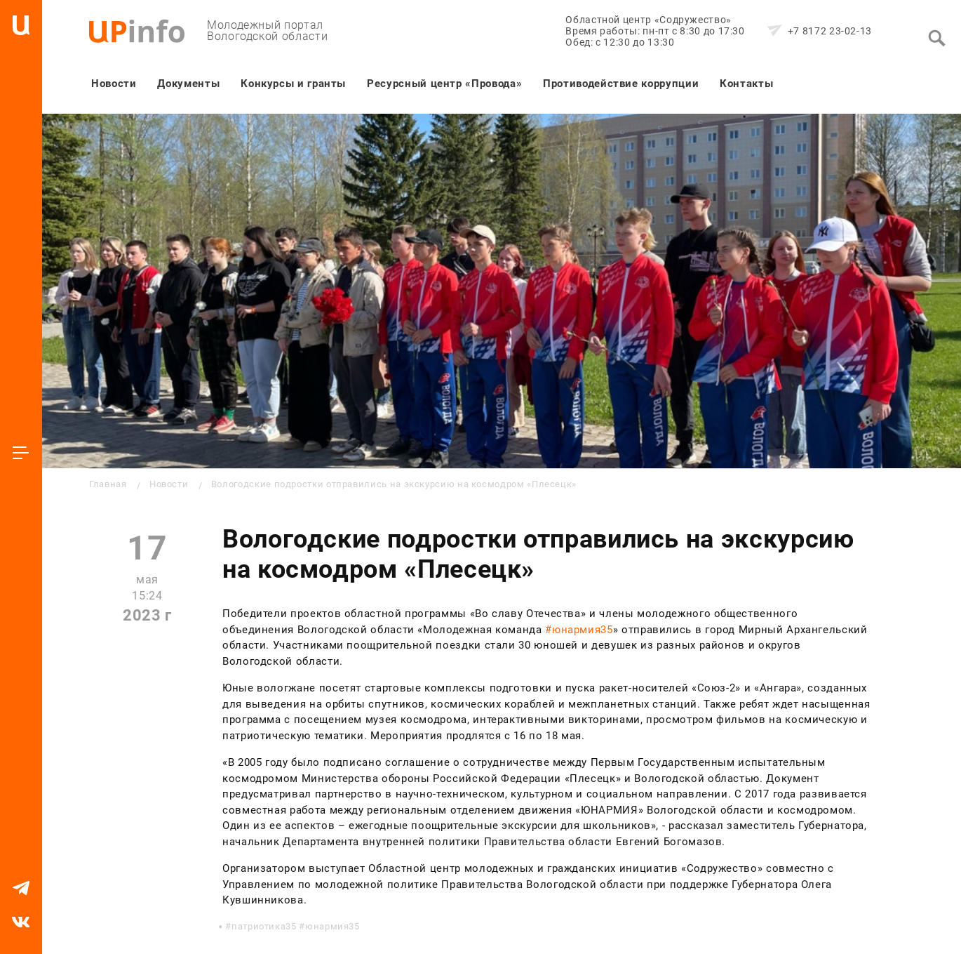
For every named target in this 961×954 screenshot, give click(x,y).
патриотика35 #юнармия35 (295, 926)
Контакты (746, 83)
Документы (188, 83)
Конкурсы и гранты (293, 83)
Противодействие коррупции (621, 83)
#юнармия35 (578, 629)
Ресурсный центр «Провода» (444, 83)
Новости (113, 83)
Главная (107, 484)
